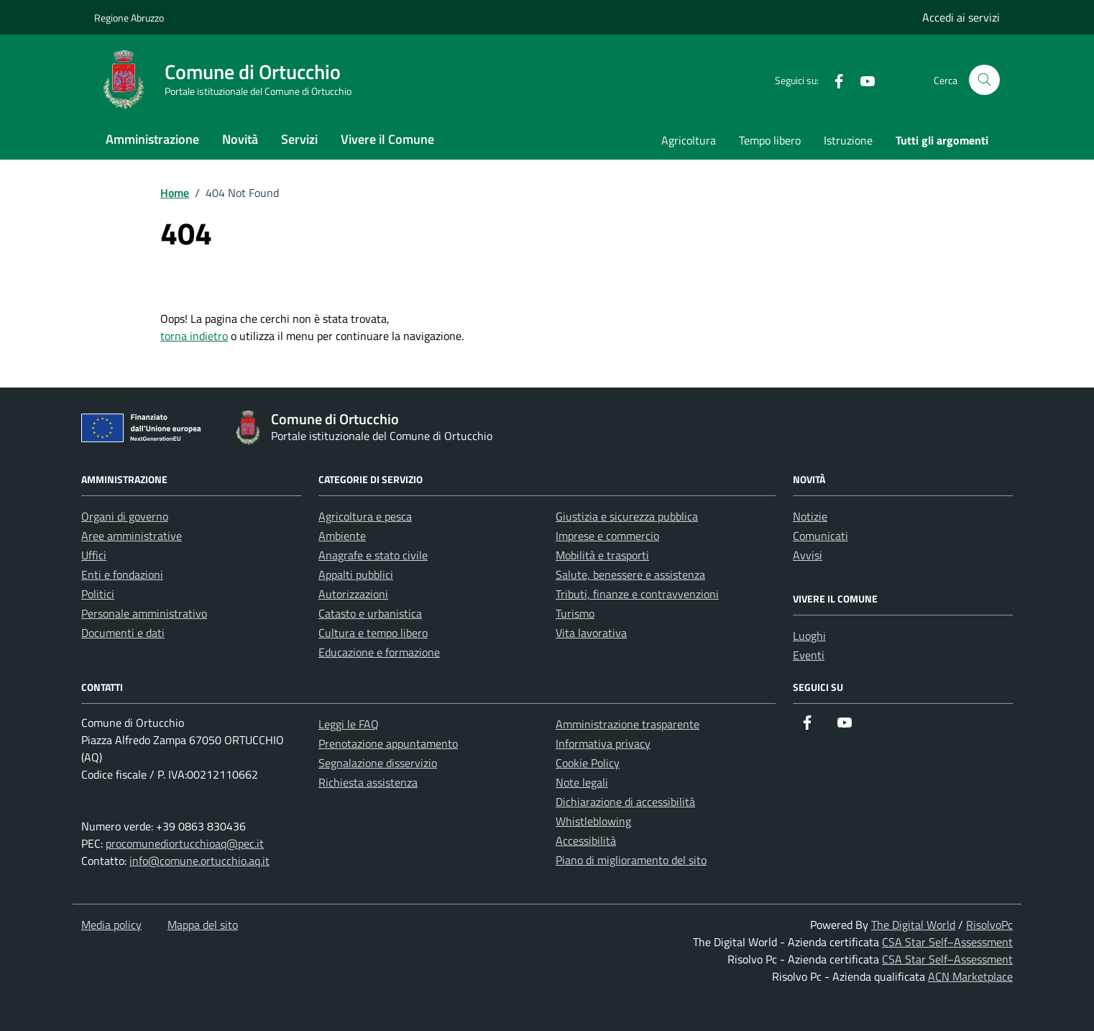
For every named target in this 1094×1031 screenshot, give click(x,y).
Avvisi (807, 555)
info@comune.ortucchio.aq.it (199, 860)
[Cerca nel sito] (984, 80)
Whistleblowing (593, 821)
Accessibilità (586, 840)
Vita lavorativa (591, 632)
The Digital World (913, 924)
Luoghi (809, 635)
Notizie (810, 516)
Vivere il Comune (387, 139)
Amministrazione (152, 139)
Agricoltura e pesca (365, 516)
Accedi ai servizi (961, 17)
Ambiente (342, 535)
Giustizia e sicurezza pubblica (627, 516)
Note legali (582, 782)
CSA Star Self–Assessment (947, 941)
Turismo (575, 613)
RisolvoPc (989, 924)
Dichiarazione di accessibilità (625, 801)
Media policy (111, 924)
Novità (240, 139)
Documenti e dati (123, 632)
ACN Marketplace (970, 976)
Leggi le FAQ (348, 724)
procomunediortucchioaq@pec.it (185, 843)
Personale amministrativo (144, 613)
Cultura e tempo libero (373, 632)
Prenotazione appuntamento (388, 743)
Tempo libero (770, 140)
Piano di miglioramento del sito (631, 860)
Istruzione (848, 140)
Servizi (299, 139)
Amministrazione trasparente (627, 724)
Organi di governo (124, 516)
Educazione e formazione (379, 652)
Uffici (93, 555)
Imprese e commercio (607, 535)
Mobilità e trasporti (602, 555)
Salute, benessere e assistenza (630, 574)
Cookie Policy (588, 762)
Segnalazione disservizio (377, 762)
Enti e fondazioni (122, 574)
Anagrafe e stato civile (373, 555)
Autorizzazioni (353, 593)
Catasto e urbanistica (370, 613)
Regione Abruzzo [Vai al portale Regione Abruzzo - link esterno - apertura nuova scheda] (129, 17)
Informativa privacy (603, 743)
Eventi (808, 655)
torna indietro (194, 335)
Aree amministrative (131, 535)
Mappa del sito (202, 924)
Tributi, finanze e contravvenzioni (637, 593)
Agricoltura (688, 140)
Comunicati (820, 535)
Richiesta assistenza (368, 782)
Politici (97, 593)
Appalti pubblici (355, 574)
